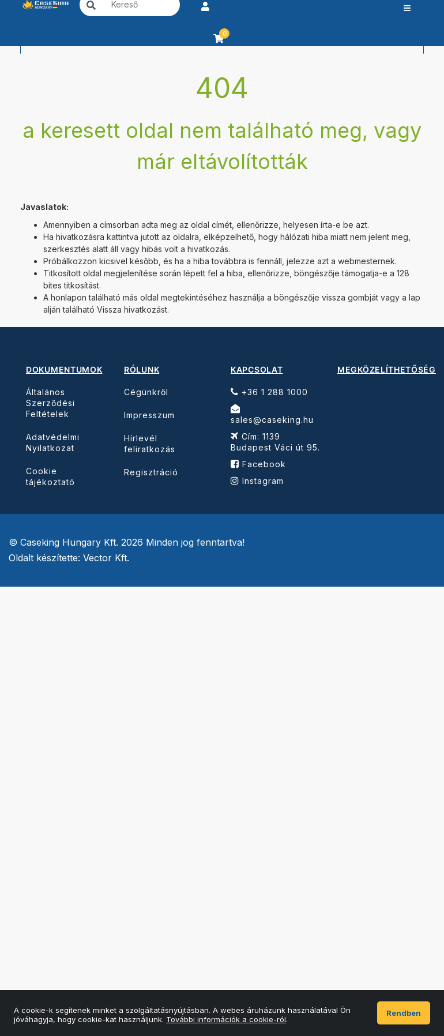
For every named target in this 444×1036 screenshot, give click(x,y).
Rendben (403, 1013)
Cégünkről (146, 392)
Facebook (258, 464)
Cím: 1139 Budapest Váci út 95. (275, 441)
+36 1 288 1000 (269, 392)
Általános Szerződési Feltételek (50, 403)
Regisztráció (151, 472)
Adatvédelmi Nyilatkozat (53, 442)
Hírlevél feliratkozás (149, 443)
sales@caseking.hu (272, 414)
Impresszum (149, 415)
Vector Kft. (106, 558)
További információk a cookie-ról (226, 1019)
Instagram (257, 481)
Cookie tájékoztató (50, 476)
